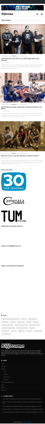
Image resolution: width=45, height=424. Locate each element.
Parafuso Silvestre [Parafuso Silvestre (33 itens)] (22, 328)
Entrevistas (6, 377)
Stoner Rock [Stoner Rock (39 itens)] (38, 331)
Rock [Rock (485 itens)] (29, 331)
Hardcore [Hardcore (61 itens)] (21, 322)
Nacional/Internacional (7, 382)
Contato (3, 390)
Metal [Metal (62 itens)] (35, 322)
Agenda (3, 366)
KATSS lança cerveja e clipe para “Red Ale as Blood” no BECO (21, 108)
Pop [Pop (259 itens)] (32, 328)
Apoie (2, 385)
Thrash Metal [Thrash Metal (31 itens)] (6, 334)
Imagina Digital (27, 422)
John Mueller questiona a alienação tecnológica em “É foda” (26, 406)
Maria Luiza (5, 399)
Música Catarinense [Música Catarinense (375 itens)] (21, 325)
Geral (4, 371)
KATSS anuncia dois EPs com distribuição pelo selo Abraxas (20, 59)
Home (2, 363)
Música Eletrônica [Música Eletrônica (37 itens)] (35, 325)
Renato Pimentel (7, 412)
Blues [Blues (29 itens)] (24, 319)
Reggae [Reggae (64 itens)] (21, 331)
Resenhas (5, 379)
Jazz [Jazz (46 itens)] (29, 322)
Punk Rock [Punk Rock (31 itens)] (5, 331)
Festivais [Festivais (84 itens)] (5, 322)
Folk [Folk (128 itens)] (13, 322)
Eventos (14, 153)
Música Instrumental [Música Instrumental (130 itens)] (8, 328)
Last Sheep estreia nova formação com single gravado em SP (28, 409)
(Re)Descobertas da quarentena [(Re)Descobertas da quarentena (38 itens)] (10, 319)
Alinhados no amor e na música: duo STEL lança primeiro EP (26, 399)
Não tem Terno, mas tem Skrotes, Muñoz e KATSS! (20, 156)
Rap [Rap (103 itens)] (14, 331)
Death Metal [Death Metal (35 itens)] (32, 319)
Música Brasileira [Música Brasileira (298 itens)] (7, 325)
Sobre (2, 387)
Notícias (14, 56)
